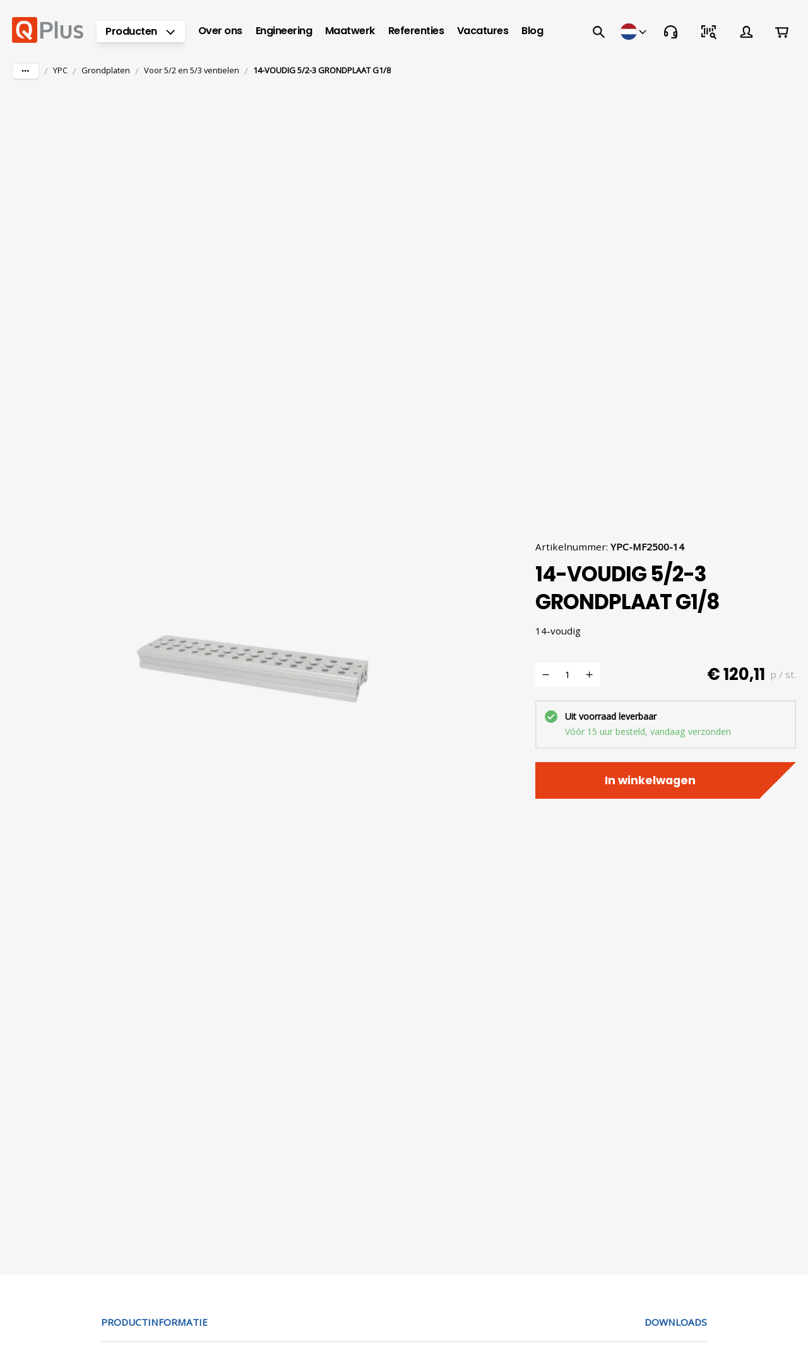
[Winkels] (634, 31)
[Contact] (670, 32)
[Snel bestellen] (708, 32)
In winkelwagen (665, 780)
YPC (60, 70)
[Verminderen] (546, 674)
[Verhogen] (589, 674)
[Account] (746, 32)
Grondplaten (105, 70)
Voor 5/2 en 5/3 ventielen (191, 70)
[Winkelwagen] (781, 31)
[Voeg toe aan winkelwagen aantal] (568, 674)
